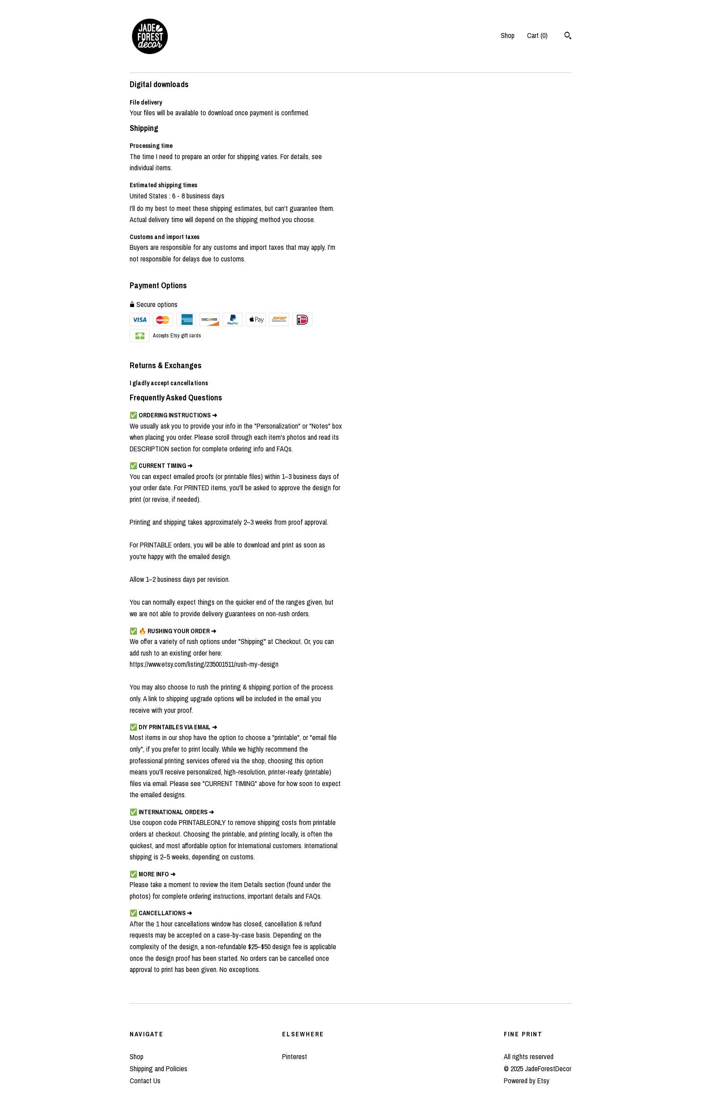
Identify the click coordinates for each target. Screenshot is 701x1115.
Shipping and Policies (158, 1068)
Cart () (537, 35)
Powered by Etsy (526, 1081)
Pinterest (294, 1056)
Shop (508, 35)
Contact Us (145, 1081)
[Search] (568, 37)
